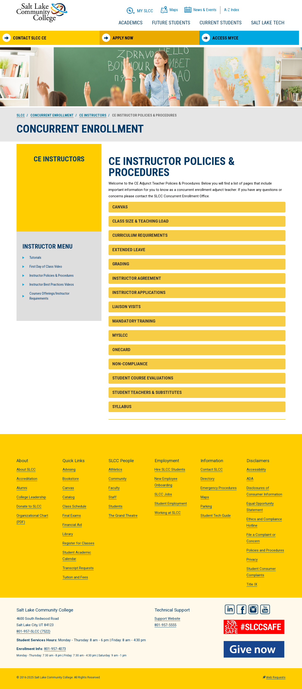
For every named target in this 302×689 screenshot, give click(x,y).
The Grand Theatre (123, 515)
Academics (131, 23)
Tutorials (35, 257)
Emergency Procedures (219, 488)
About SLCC (26, 469)
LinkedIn (230, 609)
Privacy (252, 559)
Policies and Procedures (265, 550)
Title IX (252, 584)
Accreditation (27, 479)
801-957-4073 (55, 649)
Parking (206, 506)
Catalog (69, 497)
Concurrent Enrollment (52, 115)
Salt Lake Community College (42, 12)
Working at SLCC (168, 513)
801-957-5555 (165, 625)
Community (117, 479)
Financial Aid (72, 525)
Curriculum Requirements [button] (140, 235)
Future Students (171, 23)
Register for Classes (78, 543)
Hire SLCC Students (170, 469)
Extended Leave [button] (128, 249)
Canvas (68, 488)
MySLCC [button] (120, 335)
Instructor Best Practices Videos (51, 284)
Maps (205, 497)
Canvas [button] (120, 207)
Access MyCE (220, 38)
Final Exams (72, 515)
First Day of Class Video (45, 266)
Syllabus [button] (121, 406)
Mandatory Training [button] (133, 321)
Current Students (221, 23)
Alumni (22, 488)
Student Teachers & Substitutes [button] (147, 392)
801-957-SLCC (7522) (33, 631)
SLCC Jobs (163, 494)
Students (115, 506)
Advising (69, 469)
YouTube (265, 609)
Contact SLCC (212, 469)
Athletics (115, 469)
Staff (113, 497)
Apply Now (117, 38)
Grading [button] (120, 264)
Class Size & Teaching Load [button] (140, 221)
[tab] (197, 207)
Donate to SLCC (29, 506)
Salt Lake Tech (267, 23)
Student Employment (171, 503)
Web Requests (275, 677)
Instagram (253, 609)
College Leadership (31, 497)
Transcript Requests (78, 568)
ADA (250, 479)
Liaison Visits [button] (126, 306)
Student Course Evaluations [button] (142, 378)
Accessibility (256, 469)
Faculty (114, 488)
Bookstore (71, 479)
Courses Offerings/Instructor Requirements (49, 296)
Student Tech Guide (216, 515)
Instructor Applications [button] (138, 292)
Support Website (167, 618)
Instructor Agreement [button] (136, 278)
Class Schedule (74, 506)
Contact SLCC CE (24, 38)
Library (68, 534)
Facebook (241, 609)
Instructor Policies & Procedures (51, 275)
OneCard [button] (121, 349)
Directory (207, 479)
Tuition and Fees (75, 577)
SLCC (21, 115)
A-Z (231, 9)
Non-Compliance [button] (130, 363)
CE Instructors (92, 115)
